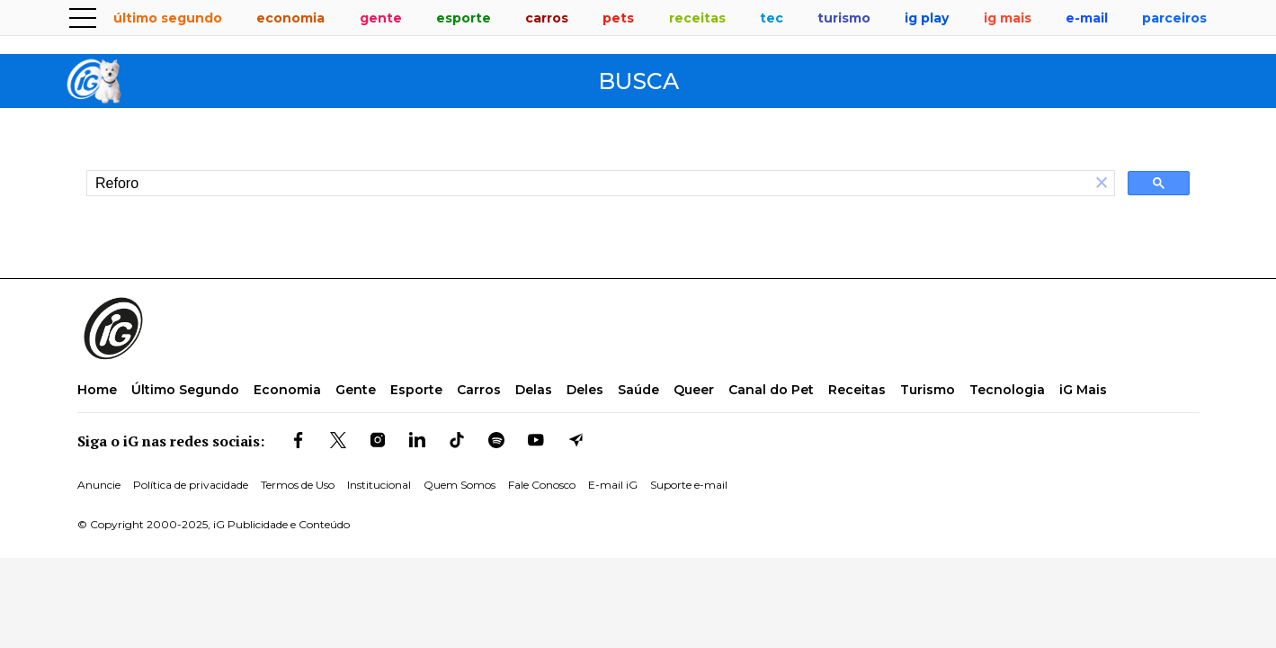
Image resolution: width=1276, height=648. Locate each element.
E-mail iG (613, 484)
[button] (1101, 183)
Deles (585, 390)
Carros (479, 390)
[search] (588, 184)
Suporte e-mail (688, 484)
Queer (694, 390)
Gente (355, 390)
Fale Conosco (542, 484)
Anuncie (98, 484)
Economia (287, 390)
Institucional (379, 484)
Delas (533, 390)
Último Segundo (185, 390)
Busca (638, 81)
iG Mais (1083, 390)
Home (97, 390)
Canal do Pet (771, 390)
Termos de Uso (298, 484)
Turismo (927, 390)
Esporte (416, 390)
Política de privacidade (190, 484)
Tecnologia (1007, 390)
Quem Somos (459, 484)
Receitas (857, 390)
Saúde (638, 390)
